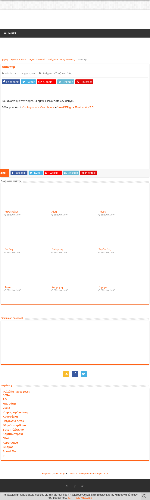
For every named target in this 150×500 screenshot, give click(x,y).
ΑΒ (5, 399)
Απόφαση (57, 249)
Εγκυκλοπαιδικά (37, 59)
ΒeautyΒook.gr (100, 473)
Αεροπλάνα (10, 442)
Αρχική (4, 59)
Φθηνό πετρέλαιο (14, 425)
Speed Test (10, 451)
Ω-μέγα (102, 287)
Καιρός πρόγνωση (15, 412)
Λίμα (54, 211)
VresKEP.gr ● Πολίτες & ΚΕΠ (76, 107)
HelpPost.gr (48, 473)
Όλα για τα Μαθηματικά (79, 473)
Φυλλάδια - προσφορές (16, 391)
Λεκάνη (9, 249)
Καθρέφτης (58, 287)
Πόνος (102, 211)
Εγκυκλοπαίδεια (18, 59)
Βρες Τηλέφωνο (13, 429)
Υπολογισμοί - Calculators (38, 107)
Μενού (10, 33)
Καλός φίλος (11, 211)
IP (4, 455)
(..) (69, 497)
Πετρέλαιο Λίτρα (13, 420)
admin (8, 73)
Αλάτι (8, 287)
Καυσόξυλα (10, 416)
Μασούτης (10, 403)
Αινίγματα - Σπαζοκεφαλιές (61, 59)
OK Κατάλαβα (84, 497)
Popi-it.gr (60, 473)
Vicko (6, 407)
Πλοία (7, 438)
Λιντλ (6, 394)
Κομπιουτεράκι (13, 433)
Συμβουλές (104, 249)
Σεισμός (8, 446)
